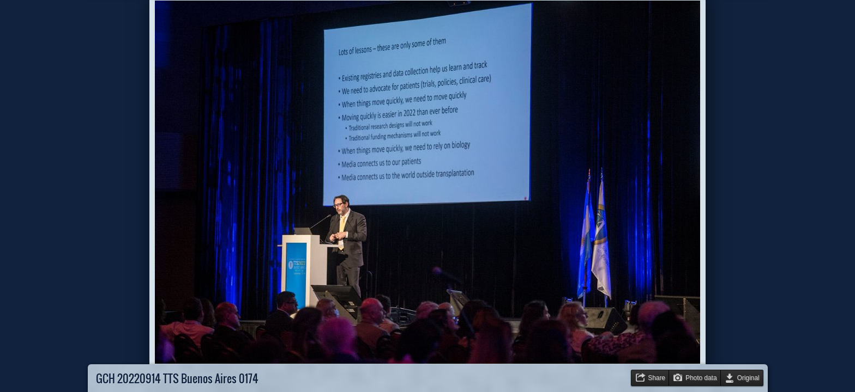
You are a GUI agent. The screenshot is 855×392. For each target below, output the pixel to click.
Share (656, 378)
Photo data (701, 378)
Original (748, 378)
